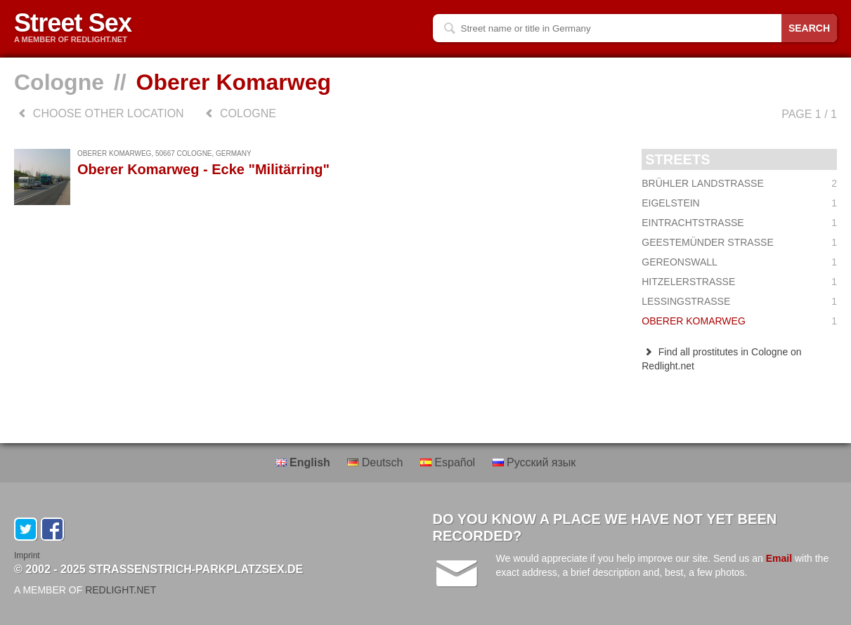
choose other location (99, 113)
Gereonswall (739, 262)
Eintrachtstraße (739, 222)
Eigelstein (739, 203)
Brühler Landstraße (739, 183)
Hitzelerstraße (739, 281)
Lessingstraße (739, 301)
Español (449, 462)
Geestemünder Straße (739, 242)
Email (779, 558)
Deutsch (376, 462)
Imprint (27, 555)
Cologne (59, 82)
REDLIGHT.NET (120, 590)
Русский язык (534, 462)
